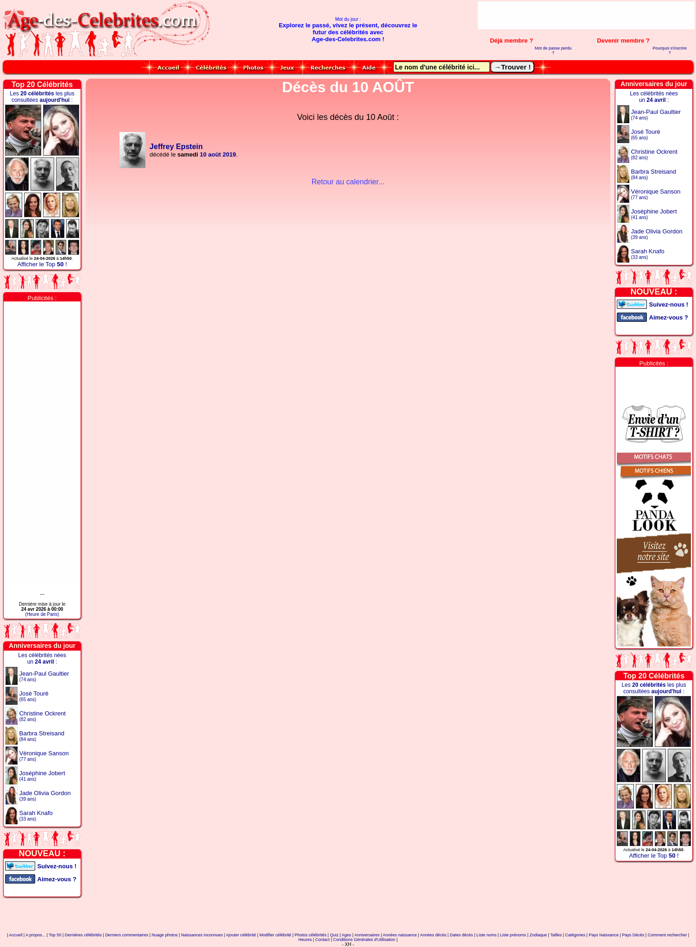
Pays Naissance (604, 935)
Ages (346, 935)
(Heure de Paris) (42, 614)
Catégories (575, 935)
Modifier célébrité (275, 935)
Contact (322, 939)
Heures (305, 939)
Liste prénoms (513, 935)
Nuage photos (165, 935)
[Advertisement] (586, 15)
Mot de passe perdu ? (553, 50)
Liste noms (487, 935)
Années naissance (400, 935)
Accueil (15, 935)
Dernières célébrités (83, 935)
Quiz (334, 935)
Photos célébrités (310, 935)
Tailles (556, 935)
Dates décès (461, 935)
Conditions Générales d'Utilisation (364, 939)
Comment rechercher (667, 935)
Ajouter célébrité (241, 935)
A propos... (35, 935)
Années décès (433, 935)
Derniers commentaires (126, 935)
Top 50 (55, 935)
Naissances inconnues (202, 935)
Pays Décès (633, 935)
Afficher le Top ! (42, 264)
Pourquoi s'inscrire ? (669, 50)
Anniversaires (367, 935)
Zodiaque (538, 935)
